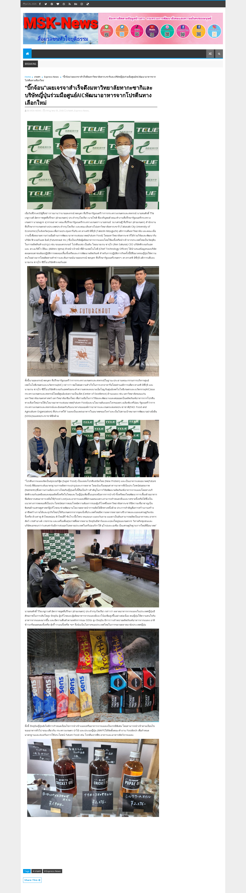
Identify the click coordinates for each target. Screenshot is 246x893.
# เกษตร (37, 871)
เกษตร (37, 76)
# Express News (52, 871)
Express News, (81, 110)
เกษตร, (70, 110)
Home (28, 76)
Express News (51, 76)
